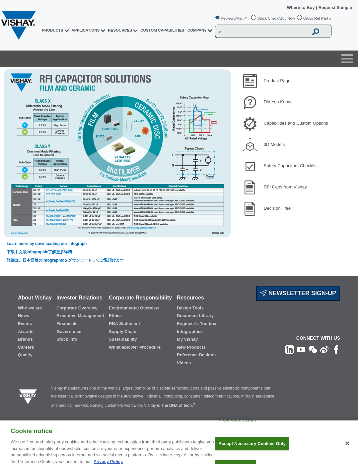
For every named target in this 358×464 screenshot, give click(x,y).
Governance (68, 331)
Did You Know (277, 101)
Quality (25, 354)
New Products (191, 347)
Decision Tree (277, 208)
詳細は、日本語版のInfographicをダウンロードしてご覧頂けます (65, 260)
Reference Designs (196, 354)
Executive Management (80, 315)
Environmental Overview (134, 307)
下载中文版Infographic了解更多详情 (39, 252)
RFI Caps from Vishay (285, 186)
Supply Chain (122, 331)
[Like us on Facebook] (336, 349)
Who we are (30, 307)
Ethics (115, 315)
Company (197, 30)
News (23, 315)
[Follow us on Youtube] (301, 349)
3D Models (274, 144)
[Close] (347, 448)
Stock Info (66, 339)
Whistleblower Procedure (135, 347)
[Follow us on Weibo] (324, 349)
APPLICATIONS (86, 30)
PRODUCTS (52, 30)
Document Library (195, 315)
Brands (25, 339)
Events (25, 323)
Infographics (190, 331)
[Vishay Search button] (315, 31)
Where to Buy (301, 7)
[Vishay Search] (261, 31)
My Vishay (187, 339)
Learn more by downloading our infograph (47, 243)
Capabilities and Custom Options (296, 123)
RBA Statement (124, 323)
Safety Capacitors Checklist (291, 165)
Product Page (277, 80)
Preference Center (237, 424)
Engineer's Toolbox (196, 323)
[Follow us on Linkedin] (289, 349)
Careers (26, 347)
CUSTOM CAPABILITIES (162, 30)
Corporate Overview (77, 307)
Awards (26, 331)
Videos (184, 362)
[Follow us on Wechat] (313, 349)
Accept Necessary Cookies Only (251, 448)
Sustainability (123, 339)
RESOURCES (120, 30)
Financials (67, 323)
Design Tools (190, 307)
